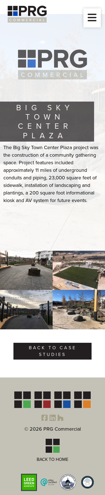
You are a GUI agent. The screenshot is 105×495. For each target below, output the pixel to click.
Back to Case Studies (52, 351)
